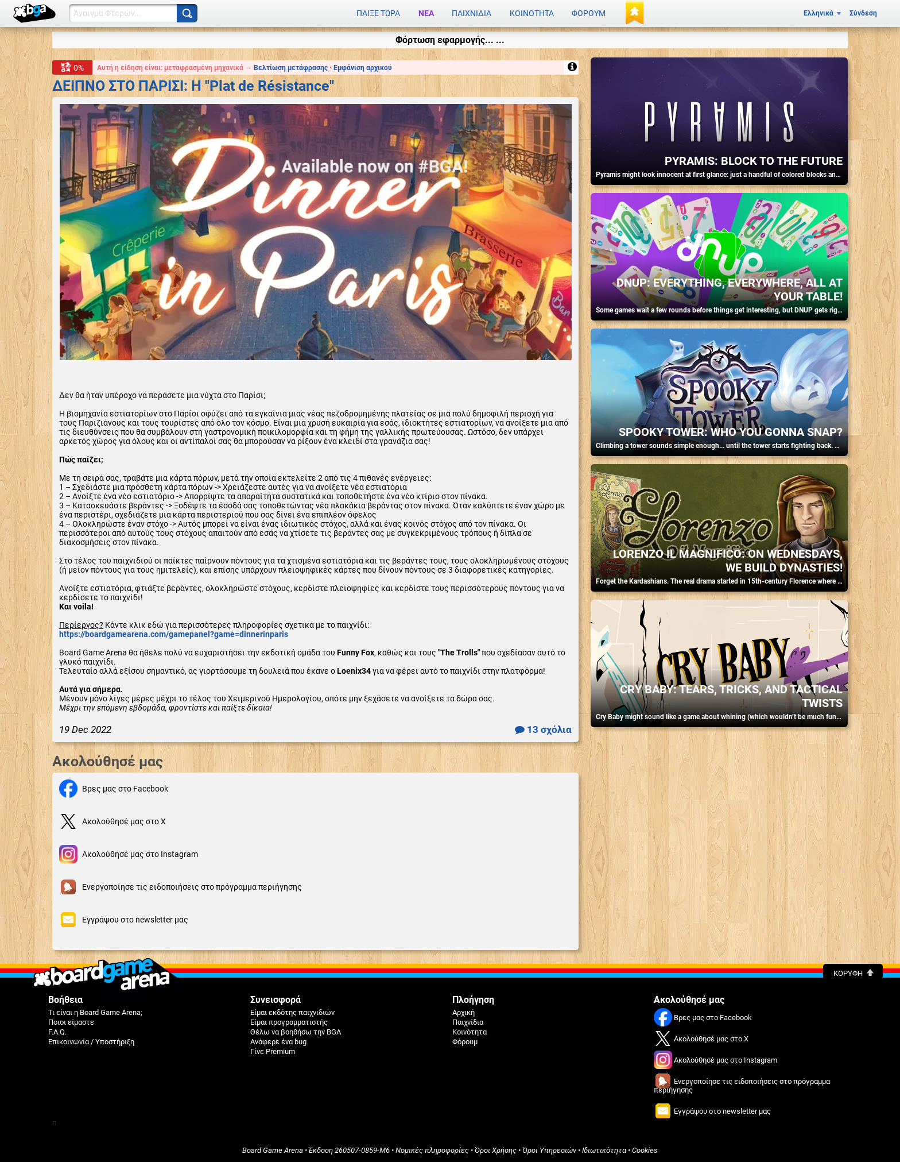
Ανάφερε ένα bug (278, 1040)
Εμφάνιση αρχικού (362, 65)
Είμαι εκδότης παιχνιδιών (292, 1010)
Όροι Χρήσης (496, 1148)
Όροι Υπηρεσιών (549, 1148)
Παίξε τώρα (378, 12)
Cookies (645, 1148)
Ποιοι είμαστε (71, 1020)
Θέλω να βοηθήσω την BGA (295, 1030)
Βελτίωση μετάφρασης (291, 65)
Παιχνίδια (471, 12)
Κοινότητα (532, 12)
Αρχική (463, 1010)
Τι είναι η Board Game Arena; (95, 1010)
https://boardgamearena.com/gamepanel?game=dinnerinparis (173, 632)
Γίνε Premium (272, 1049)
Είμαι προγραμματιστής (289, 1020)
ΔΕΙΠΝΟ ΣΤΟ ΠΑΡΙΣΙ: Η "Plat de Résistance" (193, 83)
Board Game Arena (272, 1148)
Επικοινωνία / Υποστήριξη (91, 1040)
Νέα (426, 12)
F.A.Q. (57, 1030)
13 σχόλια (543, 728)
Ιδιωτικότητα (604, 1148)
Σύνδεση (863, 13)
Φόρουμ (589, 12)
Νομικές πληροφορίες (432, 1148)
